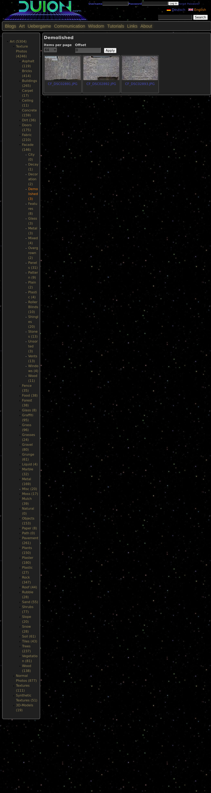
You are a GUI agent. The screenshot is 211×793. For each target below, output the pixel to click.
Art (22, 26)
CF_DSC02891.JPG (62, 84)
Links (132, 26)
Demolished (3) (33, 194)
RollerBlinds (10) (33, 307)
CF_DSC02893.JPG (140, 84)
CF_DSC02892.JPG (101, 84)
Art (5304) (18, 41)
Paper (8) (29, 528)
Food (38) (30, 395)
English (197, 10)
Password (135, 3)
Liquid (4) (30, 464)
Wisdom (96, 26)
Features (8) (32, 209)
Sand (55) (30, 602)
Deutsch (176, 10)
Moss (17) (30, 494)
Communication (69, 26)
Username (95, 3)
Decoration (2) (33, 179)
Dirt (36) (29, 120)
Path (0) (28, 533)
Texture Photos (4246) (22, 51)
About (146, 26)
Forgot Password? (189, 3)
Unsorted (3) (33, 346)
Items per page (58, 45)
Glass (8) (29, 410)
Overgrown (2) (33, 253)
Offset (80, 45)
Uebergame (39, 26)
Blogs (10, 26)
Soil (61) (29, 636)
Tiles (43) (29, 641)
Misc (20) (29, 489)
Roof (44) (29, 587)
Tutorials (115, 26)
